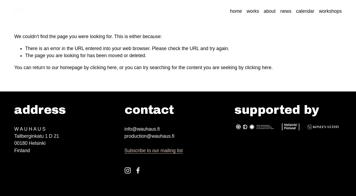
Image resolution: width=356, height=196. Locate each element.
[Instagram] (127, 170)
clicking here (103, 67)
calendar (305, 11)
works (252, 11)
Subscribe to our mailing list (153, 150)
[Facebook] (138, 170)
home (236, 11)
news (285, 11)
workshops (330, 11)
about (270, 11)
